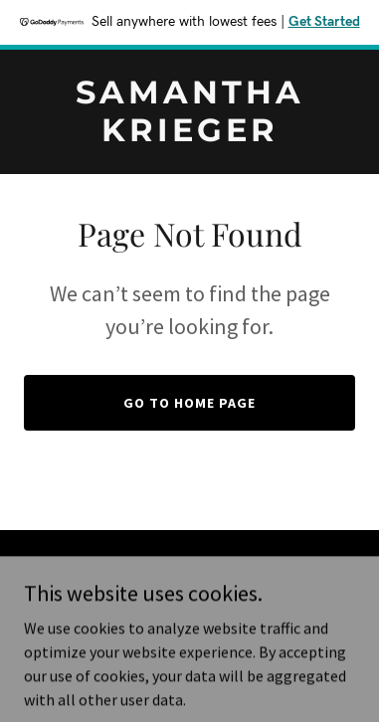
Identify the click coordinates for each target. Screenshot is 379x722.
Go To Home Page (189, 403)
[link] (189, 135)
